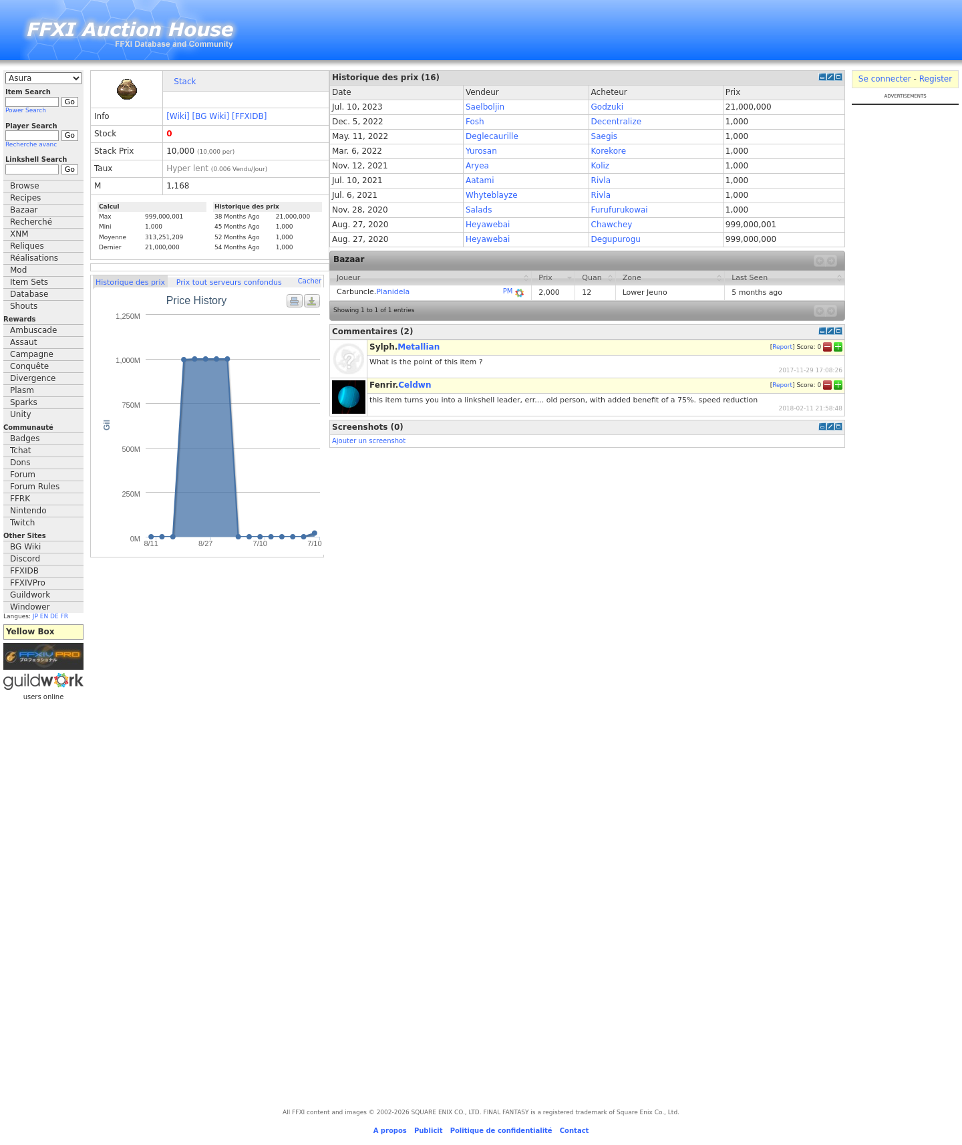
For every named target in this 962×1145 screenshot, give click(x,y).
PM (508, 291)
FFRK (20, 498)
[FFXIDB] (249, 116)
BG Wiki (25, 546)
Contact (574, 1130)
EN (44, 616)
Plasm (22, 390)
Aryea (477, 165)
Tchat (20, 450)
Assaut (23, 342)
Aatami (480, 180)
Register (935, 79)
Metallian (418, 347)
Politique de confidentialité (501, 1130)
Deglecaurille (492, 136)
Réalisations (34, 258)
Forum (22, 474)
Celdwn (414, 385)
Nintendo (28, 510)
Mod (18, 270)
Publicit (428, 1130)
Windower (30, 607)
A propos (390, 1130)
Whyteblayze (492, 195)
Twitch (22, 522)
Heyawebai (488, 224)
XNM (19, 234)
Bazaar (24, 210)
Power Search (25, 110)
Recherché (31, 222)
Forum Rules (34, 486)
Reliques (27, 246)
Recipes (25, 198)
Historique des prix (130, 282)
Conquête (29, 366)
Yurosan (481, 151)
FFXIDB (24, 571)
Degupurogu (616, 239)
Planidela (393, 291)
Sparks (23, 402)
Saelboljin (485, 107)
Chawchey (612, 224)
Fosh (475, 121)
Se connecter (884, 79)
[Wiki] (178, 116)
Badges (24, 438)
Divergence (32, 378)
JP (35, 616)
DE (54, 616)
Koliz (600, 165)
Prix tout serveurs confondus (229, 282)
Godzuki (607, 107)
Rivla (601, 180)
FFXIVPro (27, 583)
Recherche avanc (31, 144)
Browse (24, 185)
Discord (25, 558)
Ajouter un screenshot (369, 440)
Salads (479, 210)
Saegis (604, 136)
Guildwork (30, 595)
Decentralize (616, 121)
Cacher (309, 281)
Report (782, 347)
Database (29, 294)
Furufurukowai (619, 210)
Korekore (609, 151)
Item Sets (29, 282)
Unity (20, 414)
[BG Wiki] (211, 116)
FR (64, 616)
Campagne (31, 354)
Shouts (23, 306)
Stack (185, 81)
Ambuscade (33, 330)
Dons (20, 462)
